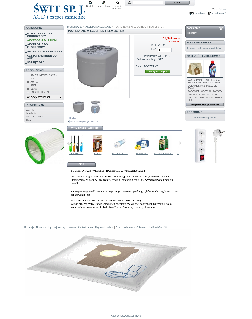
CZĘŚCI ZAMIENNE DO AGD (42, 57)
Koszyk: (215, 13)
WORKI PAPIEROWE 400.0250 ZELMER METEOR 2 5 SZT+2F (204, 81)
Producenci (35, 70)
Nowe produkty (199, 42)
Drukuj (73, 118)
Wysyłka (30, 110)
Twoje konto (199, 13)
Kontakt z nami (85, 227)
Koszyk (192, 27)
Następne (180, 143)
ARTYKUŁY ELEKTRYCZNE (44, 51)
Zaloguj (222, 9)
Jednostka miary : (147, 59)
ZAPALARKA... (99, 153)
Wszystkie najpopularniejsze (205, 104)
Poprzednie (68, 143)
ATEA (33, 85)
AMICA (34, 82)
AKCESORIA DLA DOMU (42, 40)
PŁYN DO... (165, 153)
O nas (29, 120)
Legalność (31, 113)
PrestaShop (158, 227)
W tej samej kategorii (85, 128)
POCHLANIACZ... (77, 153)
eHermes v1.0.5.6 (133, 227)
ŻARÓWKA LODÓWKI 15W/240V (205, 91)
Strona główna (74, 26)
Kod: (154, 45)
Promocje (194, 112)
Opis (81, 164)
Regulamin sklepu (35, 116)
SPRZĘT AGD (35, 62)
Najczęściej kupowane (204, 56)
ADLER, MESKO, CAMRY (43, 75)
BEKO (33, 89)
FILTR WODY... (143, 153)
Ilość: (153, 49)
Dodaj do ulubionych (117, 6)
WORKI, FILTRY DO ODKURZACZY (39, 35)
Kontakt (90, 6)
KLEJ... (121, 153)
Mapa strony (103, 6)
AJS (32, 78)
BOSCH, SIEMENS (40, 92)
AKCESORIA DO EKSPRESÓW (37, 46)
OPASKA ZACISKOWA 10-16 (203, 94)
